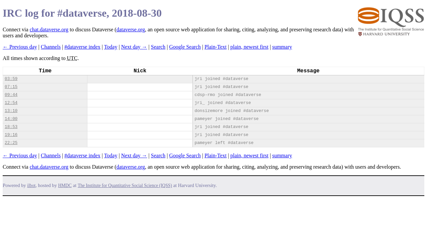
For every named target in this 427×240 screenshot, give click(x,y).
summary (282, 47)
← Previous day (20, 47)
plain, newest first (250, 47)
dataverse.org (130, 29)
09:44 (11, 94)
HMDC (65, 185)
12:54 (11, 102)
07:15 (11, 86)
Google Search (185, 47)
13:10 (11, 110)
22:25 (11, 142)
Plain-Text (215, 47)
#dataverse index (82, 47)
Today (110, 47)
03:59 (11, 78)
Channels (51, 47)
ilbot (31, 185)
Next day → (134, 47)
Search (158, 47)
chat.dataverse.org (49, 29)
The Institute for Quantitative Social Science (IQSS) (125, 185)
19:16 (11, 134)
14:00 (11, 118)
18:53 (11, 126)
